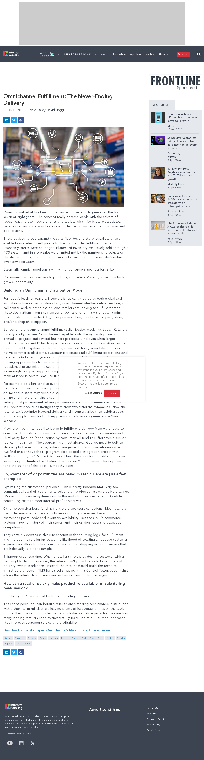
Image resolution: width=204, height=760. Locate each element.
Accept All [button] (112, 393)
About (163, 54)
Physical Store (96, 638)
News (105, 54)
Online (75, 638)
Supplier (9, 643)
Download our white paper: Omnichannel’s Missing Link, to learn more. (57, 630)
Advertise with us (104, 709)
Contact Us (152, 708)
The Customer (23, 643)
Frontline (12, 110)
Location (53, 638)
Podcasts (119, 54)
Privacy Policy (153, 724)
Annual (8, 638)
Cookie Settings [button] (93, 392)
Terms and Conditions (158, 719)
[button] (199, 54)
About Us (151, 713)
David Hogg (53, 110)
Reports (135, 54)
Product (110, 638)
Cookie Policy (153, 730)
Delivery (32, 638)
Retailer (121, 638)
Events (149, 54)
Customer (20, 638)
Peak (84, 638)
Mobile (64, 638)
